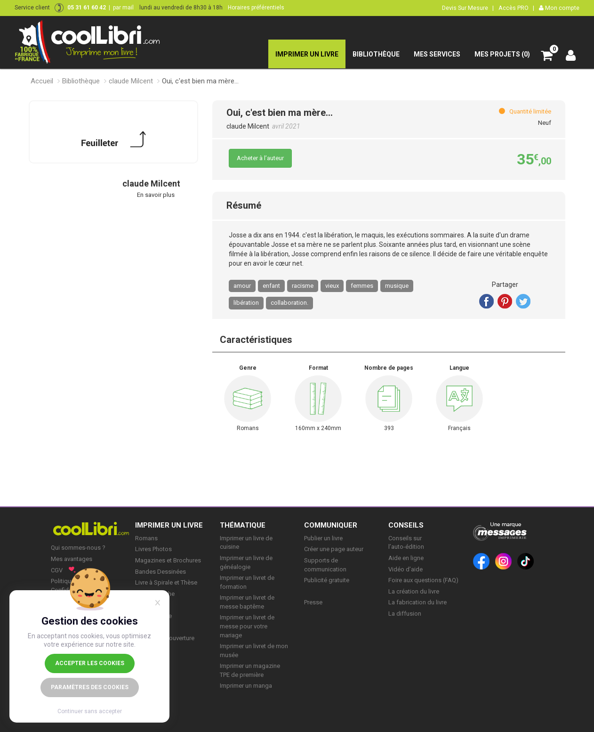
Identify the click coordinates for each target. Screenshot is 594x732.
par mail (123, 7)
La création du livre (413, 591)
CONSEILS (406, 525)
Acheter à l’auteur (260, 158)
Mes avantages (71, 558)
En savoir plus (156, 194)
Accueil (42, 81)
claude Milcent (131, 81)
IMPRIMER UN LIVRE (169, 525)
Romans (146, 538)
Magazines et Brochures (168, 560)
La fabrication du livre (417, 602)
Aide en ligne (406, 557)
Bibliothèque (81, 81)
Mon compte (559, 7)
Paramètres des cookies (89, 687)
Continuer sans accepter (89, 711)
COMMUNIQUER (330, 525)
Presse (313, 602)
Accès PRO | (516, 7)
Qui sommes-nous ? (78, 547)
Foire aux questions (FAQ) (423, 580)
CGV (57, 570)
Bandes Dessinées (160, 571)
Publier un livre (323, 538)
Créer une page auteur (333, 549)
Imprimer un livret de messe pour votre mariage (247, 626)
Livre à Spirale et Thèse (166, 582)
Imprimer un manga (246, 685)
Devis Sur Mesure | (468, 7)
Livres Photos (153, 549)
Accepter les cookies (89, 663)
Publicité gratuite (326, 580)
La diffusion (404, 613)
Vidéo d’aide (405, 569)
